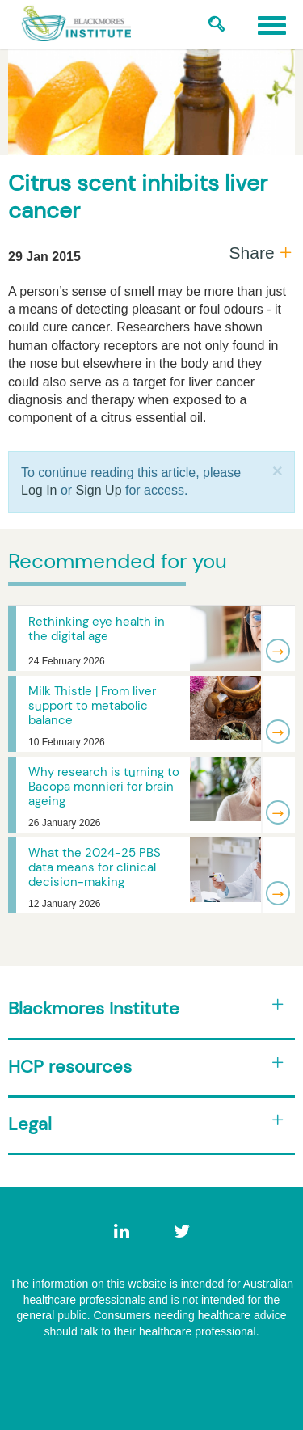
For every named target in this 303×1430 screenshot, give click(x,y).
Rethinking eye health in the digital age (96, 629)
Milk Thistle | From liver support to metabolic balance (92, 705)
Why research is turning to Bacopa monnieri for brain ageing (103, 786)
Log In (39, 490)
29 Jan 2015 (44, 257)
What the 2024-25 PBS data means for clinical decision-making (94, 867)
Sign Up (99, 490)
